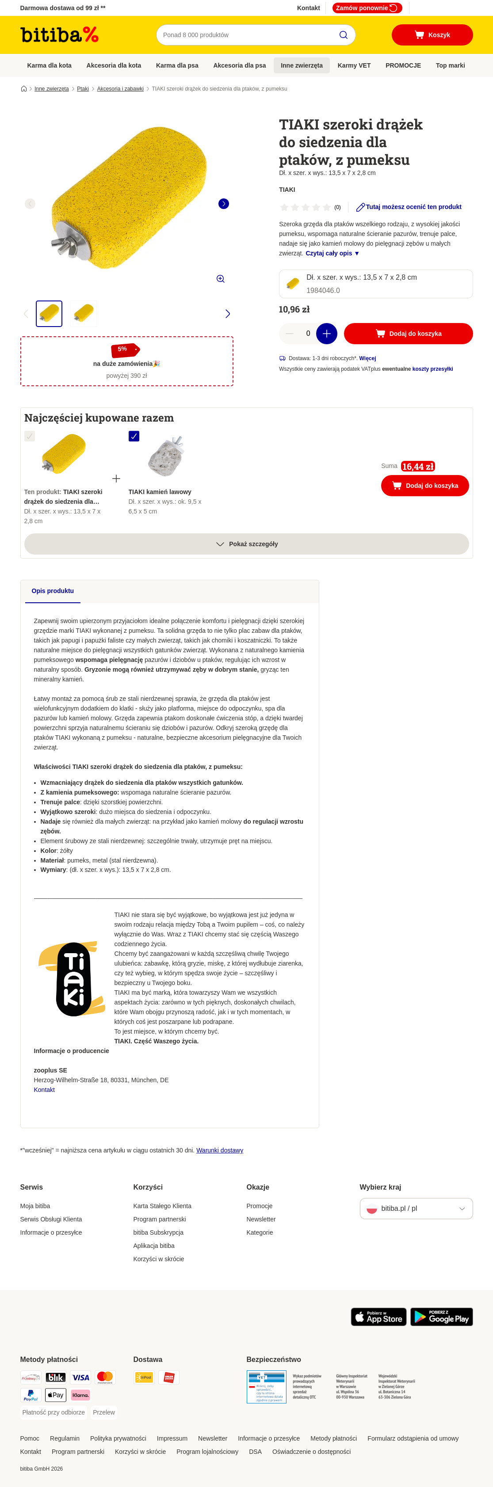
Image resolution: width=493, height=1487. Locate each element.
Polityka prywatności (118, 1438)
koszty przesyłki (433, 369)
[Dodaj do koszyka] (408, 333)
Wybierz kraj (380, 1187)
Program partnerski (160, 1219)
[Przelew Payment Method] (104, 1413)
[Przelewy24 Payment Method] (31, 1379)
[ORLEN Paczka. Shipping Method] (169, 1379)
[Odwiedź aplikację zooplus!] (379, 1323)
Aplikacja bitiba (154, 1245)
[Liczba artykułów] (308, 333)
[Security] (267, 1388)
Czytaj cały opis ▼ (333, 253)
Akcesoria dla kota (114, 65)
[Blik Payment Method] (55, 1379)
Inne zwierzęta (302, 65)
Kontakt (308, 7)
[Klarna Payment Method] (80, 1396)
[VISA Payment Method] (80, 1379)
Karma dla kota (49, 65)
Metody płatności (333, 1438)
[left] (30, 203)
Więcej (367, 358)
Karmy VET (354, 65)
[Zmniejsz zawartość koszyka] (289, 333)
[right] (223, 203)
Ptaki (83, 89)
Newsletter (261, 1219)
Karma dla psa (177, 65)
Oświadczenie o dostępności (311, 1451)
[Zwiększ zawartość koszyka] (326, 333)
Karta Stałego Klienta (163, 1205)
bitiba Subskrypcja (159, 1232)
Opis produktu (53, 590)
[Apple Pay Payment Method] (55, 1396)
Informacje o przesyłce (51, 1232)
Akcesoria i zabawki (120, 89)
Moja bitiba (35, 1205)
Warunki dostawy (219, 1150)
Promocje (260, 1205)
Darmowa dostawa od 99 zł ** (63, 7)
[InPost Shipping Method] (144, 1379)
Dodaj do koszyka (430, 486)
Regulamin (65, 1438)
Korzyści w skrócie (159, 1259)
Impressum (172, 1438)
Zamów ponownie (367, 8)
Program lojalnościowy (207, 1451)
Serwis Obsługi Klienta (51, 1219)
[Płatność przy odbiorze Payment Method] (54, 1413)
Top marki (450, 65)
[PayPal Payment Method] (31, 1396)
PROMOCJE (403, 65)
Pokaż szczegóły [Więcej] (246, 544)
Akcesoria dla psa (239, 65)
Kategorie (260, 1232)
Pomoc (30, 1438)
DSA (255, 1451)
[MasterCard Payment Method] (105, 1379)
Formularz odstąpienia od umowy (413, 1438)
